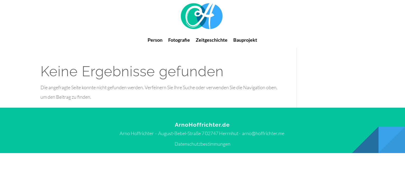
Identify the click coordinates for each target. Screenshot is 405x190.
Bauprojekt (245, 40)
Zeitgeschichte (211, 40)
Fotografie (179, 40)
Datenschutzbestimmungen (202, 144)
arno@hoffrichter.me (263, 133)
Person (155, 40)
